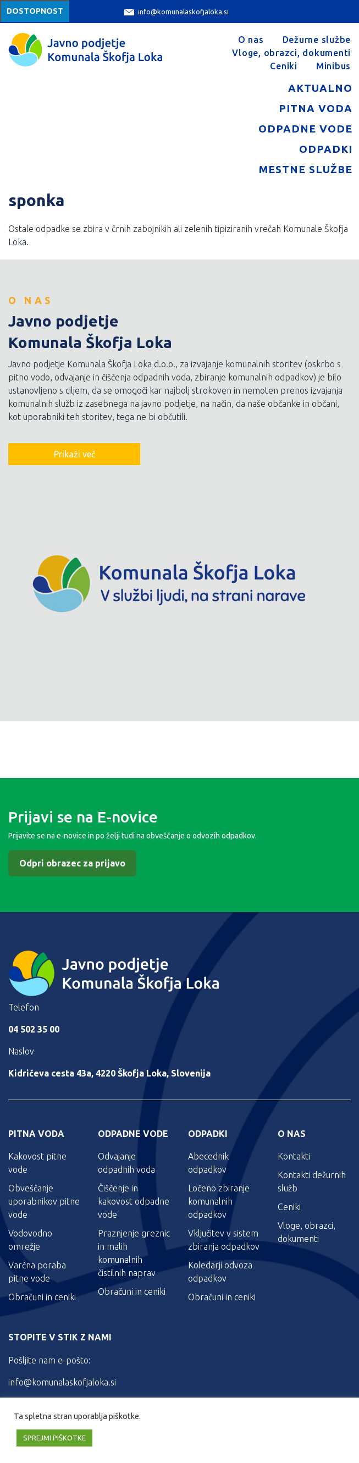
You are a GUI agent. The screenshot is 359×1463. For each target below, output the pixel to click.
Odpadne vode (305, 129)
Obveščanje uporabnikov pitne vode (44, 1201)
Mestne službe (305, 169)
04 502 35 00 (33, 1029)
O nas (251, 40)
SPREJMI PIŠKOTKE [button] (54, 1438)
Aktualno (320, 88)
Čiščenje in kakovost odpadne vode (133, 1201)
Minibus (333, 66)
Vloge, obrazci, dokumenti (291, 53)
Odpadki (325, 149)
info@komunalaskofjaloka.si (176, 12)
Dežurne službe (317, 40)
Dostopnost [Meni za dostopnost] (35, 11)
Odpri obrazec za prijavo (72, 863)
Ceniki (283, 66)
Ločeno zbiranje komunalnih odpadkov (219, 1201)
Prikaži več (74, 454)
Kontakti (294, 1156)
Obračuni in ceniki (42, 1297)
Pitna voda (315, 108)
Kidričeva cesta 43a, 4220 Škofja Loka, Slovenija (109, 1073)
